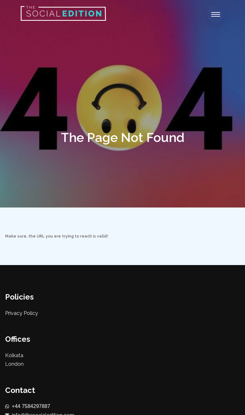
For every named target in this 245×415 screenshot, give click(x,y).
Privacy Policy (21, 313)
